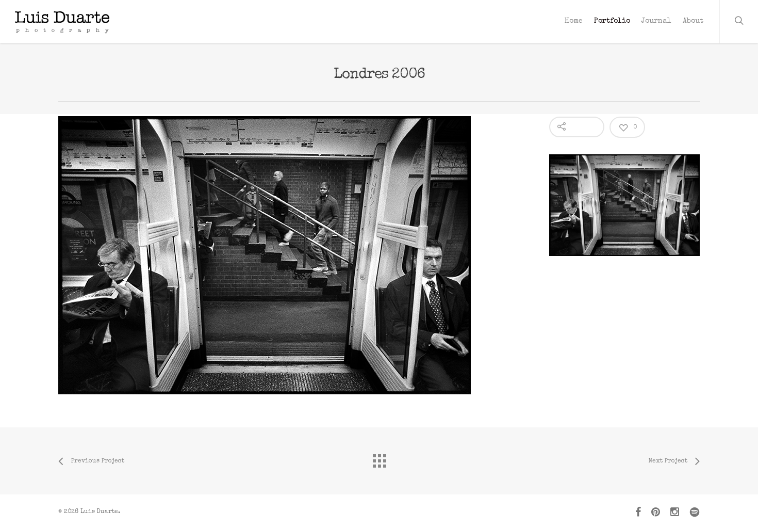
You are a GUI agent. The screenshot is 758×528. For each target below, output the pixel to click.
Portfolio (612, 21)
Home (574, 21)
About (693, 21)
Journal (656, 21)
